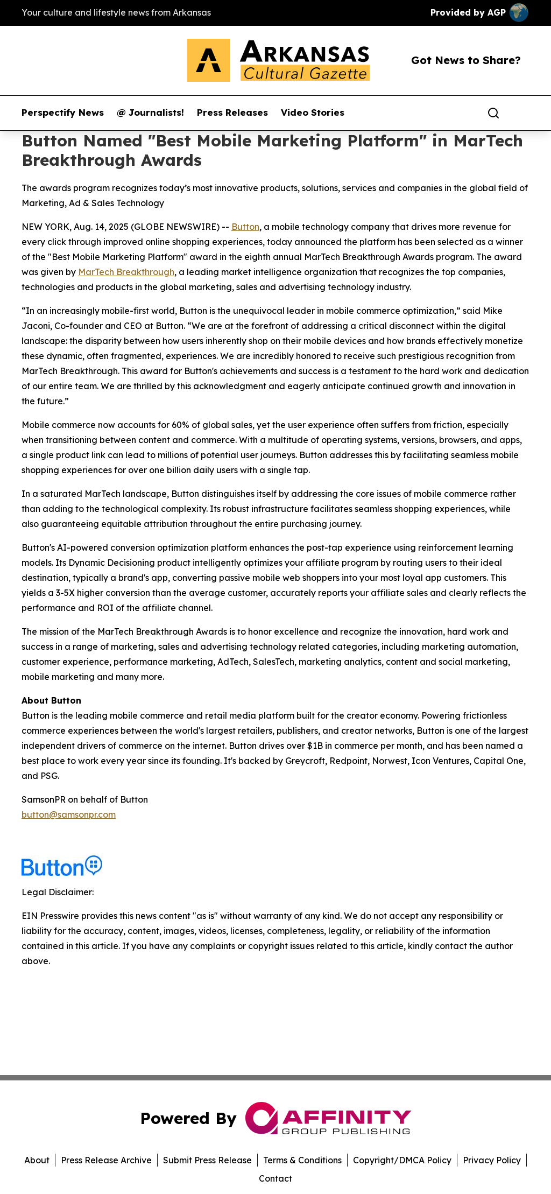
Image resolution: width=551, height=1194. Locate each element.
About (37, 1160)
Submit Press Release (207, 1160)
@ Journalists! (150, 112)
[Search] (493, 113)
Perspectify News (63, 112)
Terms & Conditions (302, 1160)
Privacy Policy (492, 1160)
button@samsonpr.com (69, 814)
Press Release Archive (106, 1160)
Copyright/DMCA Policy (402, 1160)
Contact (275, 1178)
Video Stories (312, 112)
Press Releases (232, 112)
